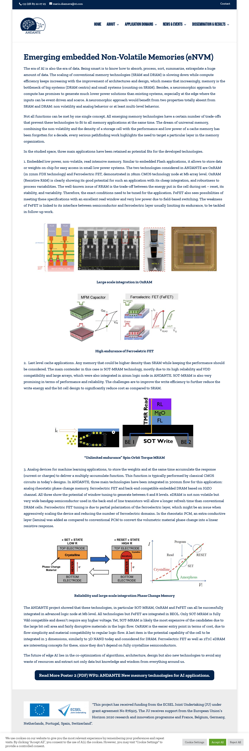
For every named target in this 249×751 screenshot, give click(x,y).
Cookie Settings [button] (194, 742)
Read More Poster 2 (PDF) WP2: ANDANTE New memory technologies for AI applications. (124, 675)
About (111, 25)
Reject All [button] (235, 742)
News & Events (172, 25)
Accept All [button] (218, 742)
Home (97, 25)
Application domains (139, 25)
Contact (225, 3)
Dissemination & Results (208, 25)
